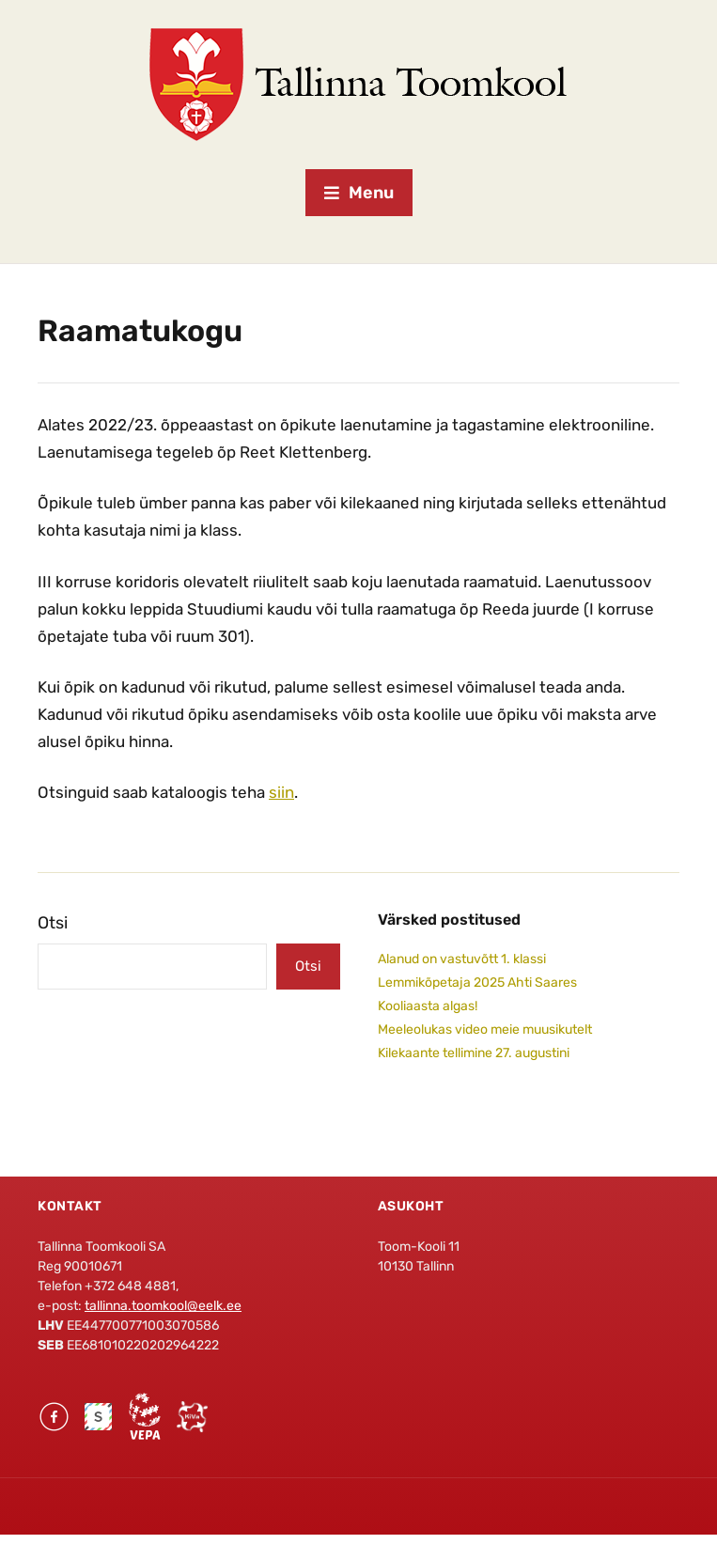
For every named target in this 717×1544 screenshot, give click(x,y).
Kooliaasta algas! (427, 1006)
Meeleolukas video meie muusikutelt (485, 1029)
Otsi (53, 922)
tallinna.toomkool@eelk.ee (163, 1306)
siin (281, 792)
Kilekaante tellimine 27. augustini (473, 1053)
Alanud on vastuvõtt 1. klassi (462, 959)
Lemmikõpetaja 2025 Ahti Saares (477, 982)
